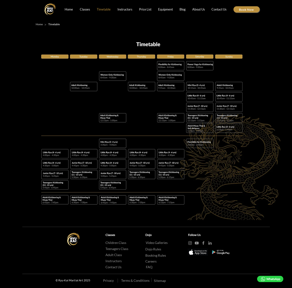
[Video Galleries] (156, 242)
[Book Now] (246, 9)
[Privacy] (108, 280)
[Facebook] (203, 243)
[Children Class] (115, 242)
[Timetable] (54, 24)
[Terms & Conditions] (135, 280)
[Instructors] (113, 260)
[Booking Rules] (155, 255)
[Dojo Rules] (153, 249)
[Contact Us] (113, 267)
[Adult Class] (113, 254)
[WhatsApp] (270, 279)
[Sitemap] (160, 280)
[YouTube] (196, 243)
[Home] (39, 24)
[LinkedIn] (210, 243)
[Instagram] (190, 243)
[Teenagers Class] (116, 248)
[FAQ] (149, 267)
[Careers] (151, 261)
